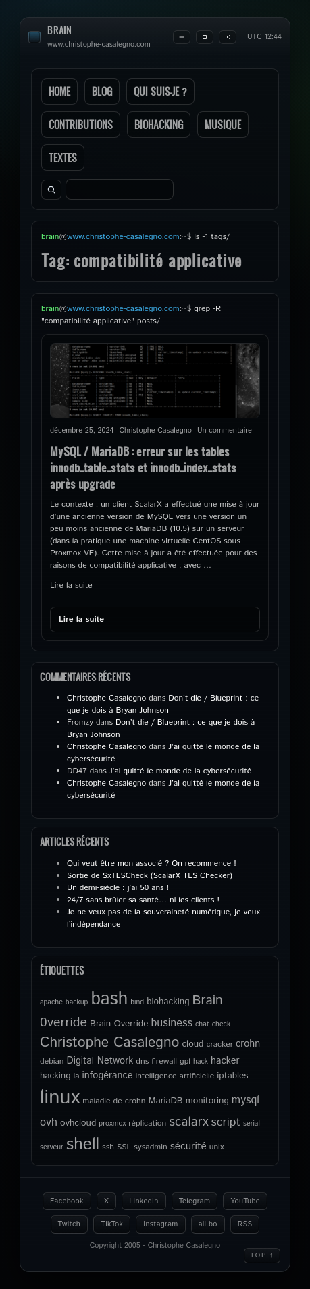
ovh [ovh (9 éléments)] (48, 1122)
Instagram (160, 1224)
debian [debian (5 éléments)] (52, 1061)
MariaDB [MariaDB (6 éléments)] (165, 1100)
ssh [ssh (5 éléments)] (108, 1147)
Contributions (81, 124)
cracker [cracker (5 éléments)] (219, 1044)
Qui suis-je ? (160, 91)
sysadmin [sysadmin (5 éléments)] (150, 1147)
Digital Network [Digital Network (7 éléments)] (100, 1061)
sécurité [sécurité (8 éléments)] (188, 1146)
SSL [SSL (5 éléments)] (124, 1147)
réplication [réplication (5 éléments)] (147, 1123)
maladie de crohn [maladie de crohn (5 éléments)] (113, 1101)
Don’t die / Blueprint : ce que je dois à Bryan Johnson (163, 704)
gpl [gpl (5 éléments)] (185, 1061)
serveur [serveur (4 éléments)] (51, 1147)
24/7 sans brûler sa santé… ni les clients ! (143, 900)
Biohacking (158, 124)
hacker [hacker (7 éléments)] (225, 1061)
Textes (63, 157)
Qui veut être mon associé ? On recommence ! (151, 863)
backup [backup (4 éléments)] (77, 1002)
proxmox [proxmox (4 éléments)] (112, 1123)
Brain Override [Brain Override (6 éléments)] (119, 1024)
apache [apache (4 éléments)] (51, 1002)
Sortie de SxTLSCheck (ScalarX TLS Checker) (149, 875)
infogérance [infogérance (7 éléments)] (107, 1075)
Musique (223, 124)
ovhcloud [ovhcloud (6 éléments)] (78, 1123)
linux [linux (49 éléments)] (60, 1097)
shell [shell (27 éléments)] (82, 1144)
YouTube (245, 1201)
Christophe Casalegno (106, 698)
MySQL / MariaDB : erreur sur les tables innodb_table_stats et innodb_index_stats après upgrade (143, 467)
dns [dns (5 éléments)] (142, 1061)
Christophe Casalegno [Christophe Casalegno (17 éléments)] (109, 1043)
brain (59, 30)
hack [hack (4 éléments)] (200, 1061)
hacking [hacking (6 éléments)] (55, 1075)
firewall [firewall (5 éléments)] (164, 1061)
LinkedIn (143, 1201)
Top (262, 1255)
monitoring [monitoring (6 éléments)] (207, 1100)
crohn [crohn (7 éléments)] (248, 1044)
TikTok (112, 1224)
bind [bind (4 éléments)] (137, 1002)
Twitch (69, 1224)
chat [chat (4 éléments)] (202, 1024)
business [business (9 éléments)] (171, 1023)
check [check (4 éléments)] (221, 1024)
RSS (245, 1224)
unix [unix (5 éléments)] (216, 1147)
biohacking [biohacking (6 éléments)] (168, 1001)
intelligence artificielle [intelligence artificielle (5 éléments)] (174, 1076)
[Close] (227, 37)
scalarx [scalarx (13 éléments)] (188, 1122)
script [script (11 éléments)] (226, 1122)
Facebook (67, 1201)
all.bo (208, 1224)
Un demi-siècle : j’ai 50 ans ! (118, 888)
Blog (102, 91)
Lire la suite (71, 585)
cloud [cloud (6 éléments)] (192, 1044)
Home (59, 91)
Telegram (195, 1201)
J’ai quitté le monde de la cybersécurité (180, 771)
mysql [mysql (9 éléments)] (245, 1100)
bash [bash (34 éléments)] (109, 999)
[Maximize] (204, 37)
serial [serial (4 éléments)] (251, 1123)
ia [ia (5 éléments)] (77, 1076)
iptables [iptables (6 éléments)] (232, 1075)
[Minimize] (181, 37)
